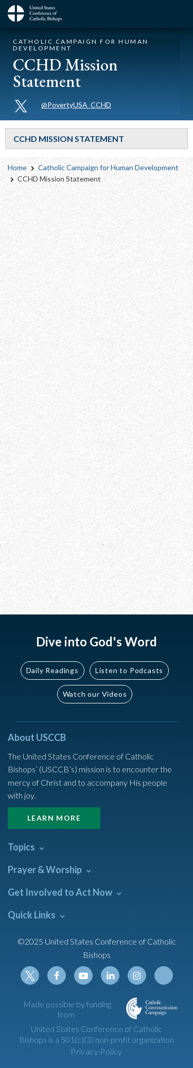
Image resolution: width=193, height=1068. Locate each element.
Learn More (54, 817)
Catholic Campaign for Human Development (108, 167)
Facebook (56, 975)
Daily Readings (52, 670)
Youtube (83, 975)
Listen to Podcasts (129, 670)
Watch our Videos (95, 694)
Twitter (30, 975)
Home (17, 167)
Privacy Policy (96, 1051)
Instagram (137, 975)
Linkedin (110, 975)
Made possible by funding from (67, 1009)
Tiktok (163, 975)
